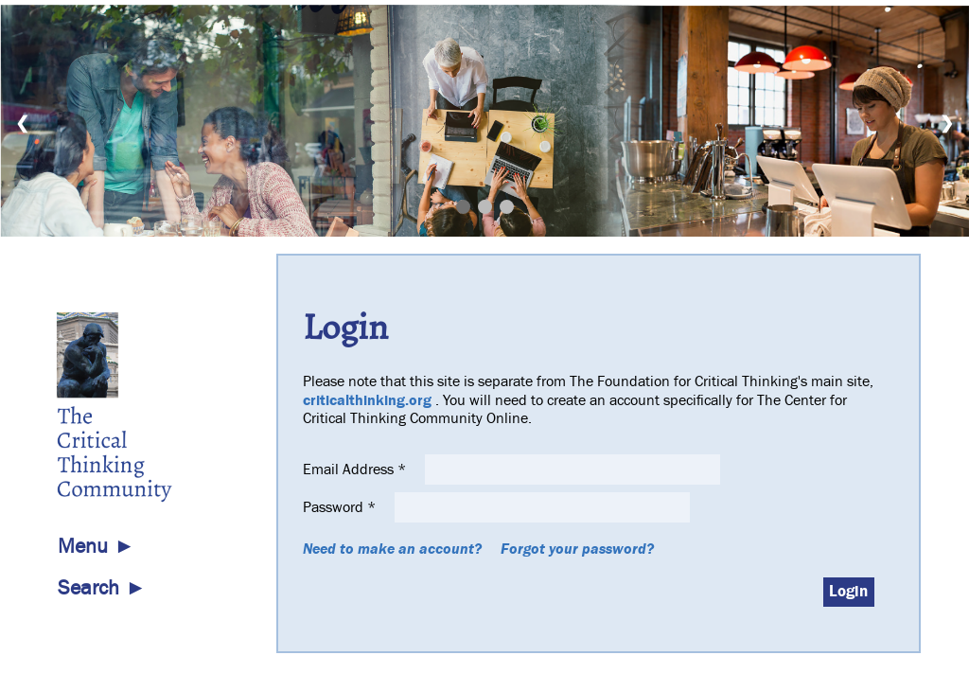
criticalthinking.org (367, 400)
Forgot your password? (577, 549)
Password (341, 507)
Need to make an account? (392, 549)
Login (848, 591)
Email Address (356, 469)
